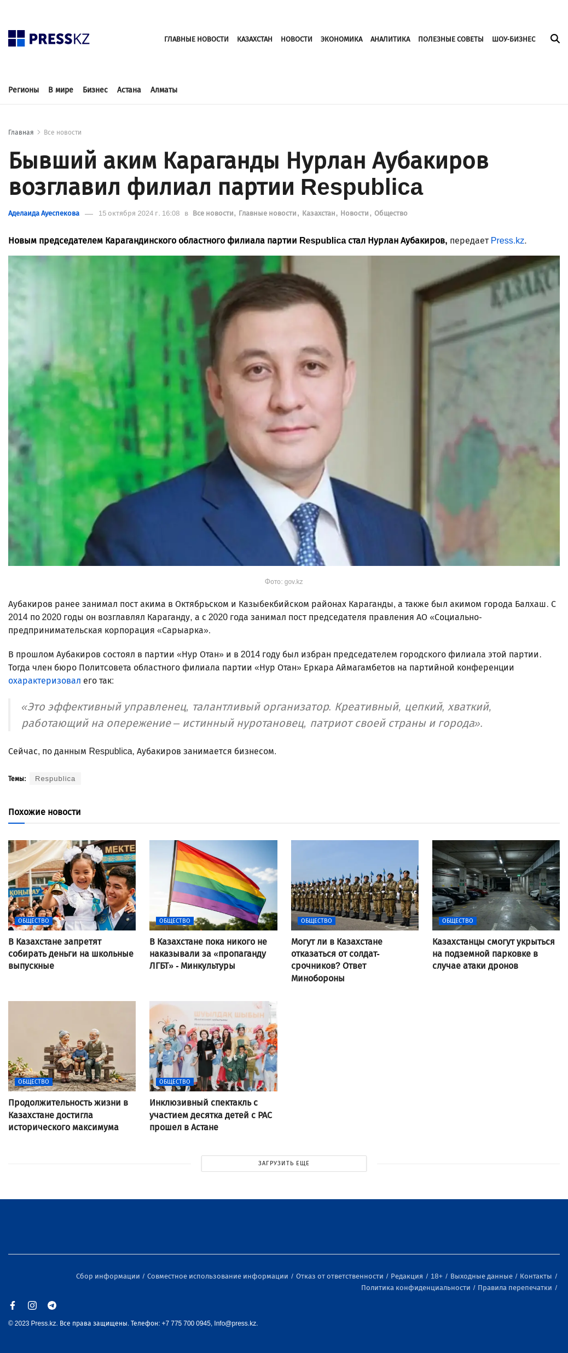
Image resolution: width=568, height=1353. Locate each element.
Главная (21, 132)
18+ (437, 1276)
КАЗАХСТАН (255, 39)
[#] (49, 35)
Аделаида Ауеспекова (43, 213)
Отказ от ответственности (340, 1276)
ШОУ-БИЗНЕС (513, 39)
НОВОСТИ (296, 39)
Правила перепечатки (516, 1287)
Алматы (163, 90)
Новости (355, 213)
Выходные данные (482, 1276)
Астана (129, 90)
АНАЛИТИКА (390, 39)
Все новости (63, 132)
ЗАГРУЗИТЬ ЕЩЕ (284, 1163)
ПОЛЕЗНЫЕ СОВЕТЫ (451, 39)
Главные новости (268, 213)
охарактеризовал (44, 680)
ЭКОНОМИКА (341, 39)
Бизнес (95, 90)
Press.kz (507, 240)
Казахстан (319, 213)
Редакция (408, 1276)
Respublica (55, 778)
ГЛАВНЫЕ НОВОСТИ (196, 39)
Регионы (23, 90)
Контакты (537, 1276)
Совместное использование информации (218, 1276)
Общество (391, 213)
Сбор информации (109, 1276)
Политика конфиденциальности (416, 1287)
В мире (60, 90)
